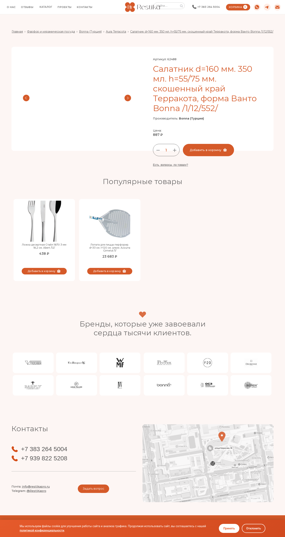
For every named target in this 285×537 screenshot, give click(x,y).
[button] (46, 7)
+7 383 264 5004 (208, 6)
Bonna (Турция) (90, 31)
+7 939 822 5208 (44, 458)
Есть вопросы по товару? (170, 164)
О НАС (11, 7)
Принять (229, 528)
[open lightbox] (76, 98)
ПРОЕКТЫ (64, 7)
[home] (142, 7)
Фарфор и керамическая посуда (51, 31)
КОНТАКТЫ (84, 7)
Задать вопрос (93, 488)
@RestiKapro (36, 491)
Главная (17, 31)
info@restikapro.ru (36, 486)
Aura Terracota (116, 31)
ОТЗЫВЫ (27, 7)
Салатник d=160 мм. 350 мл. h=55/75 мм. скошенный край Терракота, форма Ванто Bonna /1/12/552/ (201, 31)
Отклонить (253, 528)
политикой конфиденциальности (42, 530)
